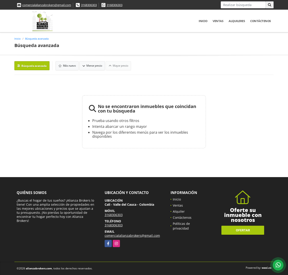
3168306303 (89, 5)
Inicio (203, 21)
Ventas (218, 21)
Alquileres (237, 21)
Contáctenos (260, 21)
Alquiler (179, 211)
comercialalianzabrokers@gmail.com (46, 5)
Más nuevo (67, 66)
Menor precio (92, 66)
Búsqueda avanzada (37, 38)
